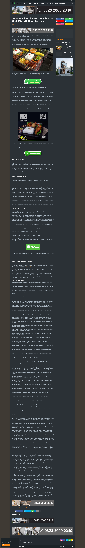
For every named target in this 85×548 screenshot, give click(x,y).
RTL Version (24, 0)
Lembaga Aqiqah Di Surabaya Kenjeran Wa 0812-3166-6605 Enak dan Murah (68, 48)
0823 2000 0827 (5, 542)
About (16, 0)
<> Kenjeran (18, 15)
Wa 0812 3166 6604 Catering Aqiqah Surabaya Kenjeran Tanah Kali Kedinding (67, 54)
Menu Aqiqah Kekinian (23, 507)
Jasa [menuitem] (47, 3)
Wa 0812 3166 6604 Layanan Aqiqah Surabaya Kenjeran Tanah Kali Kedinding (63, 42)
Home (13, 0)
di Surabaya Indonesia (20, 546)
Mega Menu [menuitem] (36, 3)
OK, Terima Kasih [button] (6, 544)
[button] (72, 3)
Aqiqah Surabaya (38, 74)
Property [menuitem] (30, 3)
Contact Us (19, 0)
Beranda (13, 15)
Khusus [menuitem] (51, 3)
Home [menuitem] (25, 3)
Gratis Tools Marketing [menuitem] (60, 3)
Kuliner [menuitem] (42, 3)
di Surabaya (28, 266)
